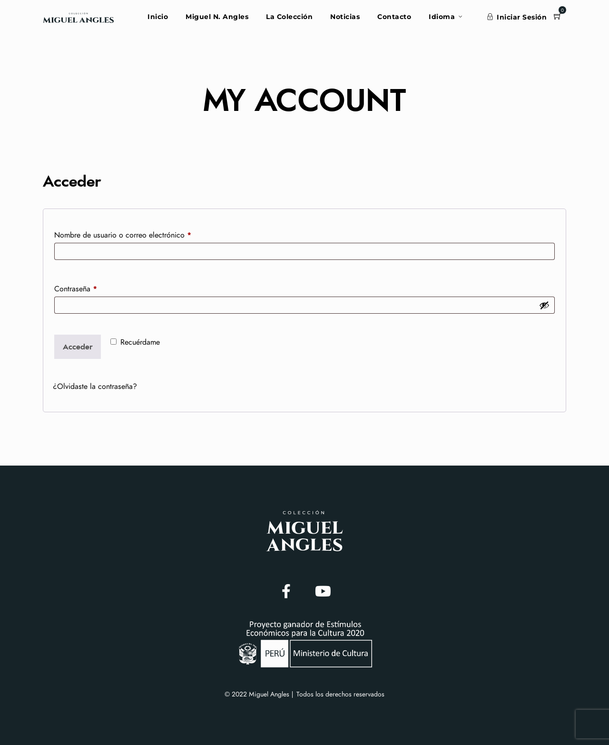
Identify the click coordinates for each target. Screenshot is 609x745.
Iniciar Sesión (517, 17)
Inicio (157, 16)
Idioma (442, 16)
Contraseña (94, 287)
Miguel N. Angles (217, 16)
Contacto (394, 16)
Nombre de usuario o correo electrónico (141, 233)
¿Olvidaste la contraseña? (95, 386)
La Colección (289, 16)
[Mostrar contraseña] (544, 305)
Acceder (78, 347)
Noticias (345, 16)
